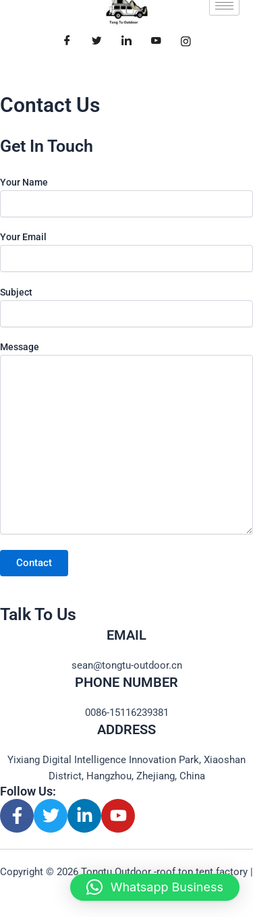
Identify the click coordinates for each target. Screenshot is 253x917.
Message (126, 439)
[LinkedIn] (127, 41)
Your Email (126, 251)
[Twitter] (97, 41)
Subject (126, 307)
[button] (155, 887)
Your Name (126, 197)
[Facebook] (67, 41)
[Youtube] (156, 41)
